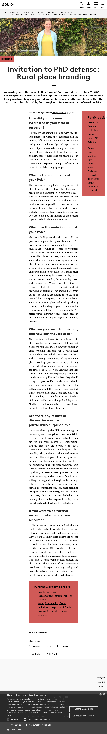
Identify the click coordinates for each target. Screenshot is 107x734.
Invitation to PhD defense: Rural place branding (75, 14)
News (48, 14)
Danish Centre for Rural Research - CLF (25, 14)
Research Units (30, 12)
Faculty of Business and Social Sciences (56, 12)
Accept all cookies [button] (84, 709)
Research (16, 12)
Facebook (35, 646)
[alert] (53, 712)
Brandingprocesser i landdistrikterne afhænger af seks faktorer (55, 596)
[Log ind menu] (88, 4)
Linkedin (62, 646)
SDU (6, 12)
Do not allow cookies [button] (83, 716)
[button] (8, 719)
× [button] (104, 694)
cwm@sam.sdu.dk (59, 113)
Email (36, 654)
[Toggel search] (81, 4)
